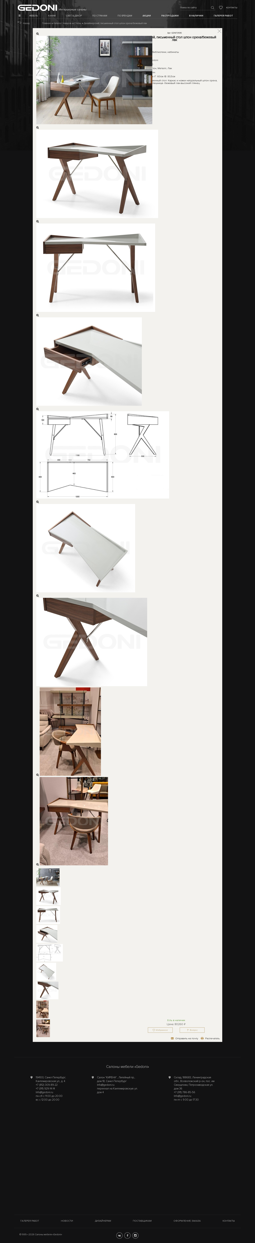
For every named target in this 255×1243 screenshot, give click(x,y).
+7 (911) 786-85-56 (184, 1092)
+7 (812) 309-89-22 (47, 1084)
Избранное (162, 1030)
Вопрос (194, 1030)
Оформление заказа (187, 1220)
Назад (26, 23)
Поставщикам (142, 1220)
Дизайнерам (103, 1220)
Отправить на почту (186, 1038)
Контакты (231, 7)
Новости (67, 1220)
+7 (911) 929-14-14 (45, 1088)
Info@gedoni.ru (44, 1092)
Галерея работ (29, 1220)
